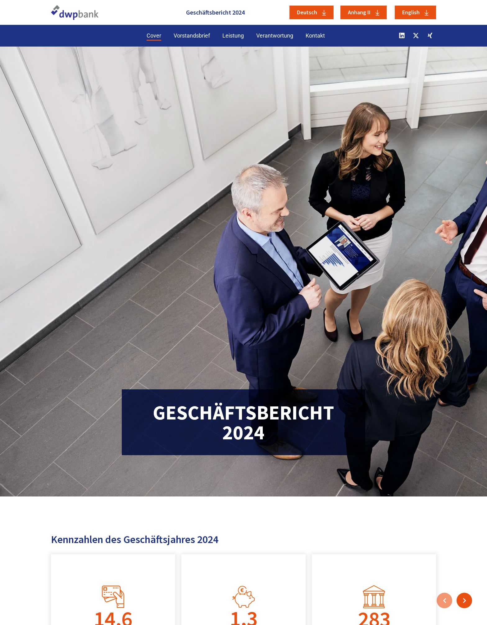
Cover (154, 35)
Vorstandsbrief (192, 35)
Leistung (233, 35)
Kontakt (315, 35)
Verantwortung (274, 35)
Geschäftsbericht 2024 (215, 12)
